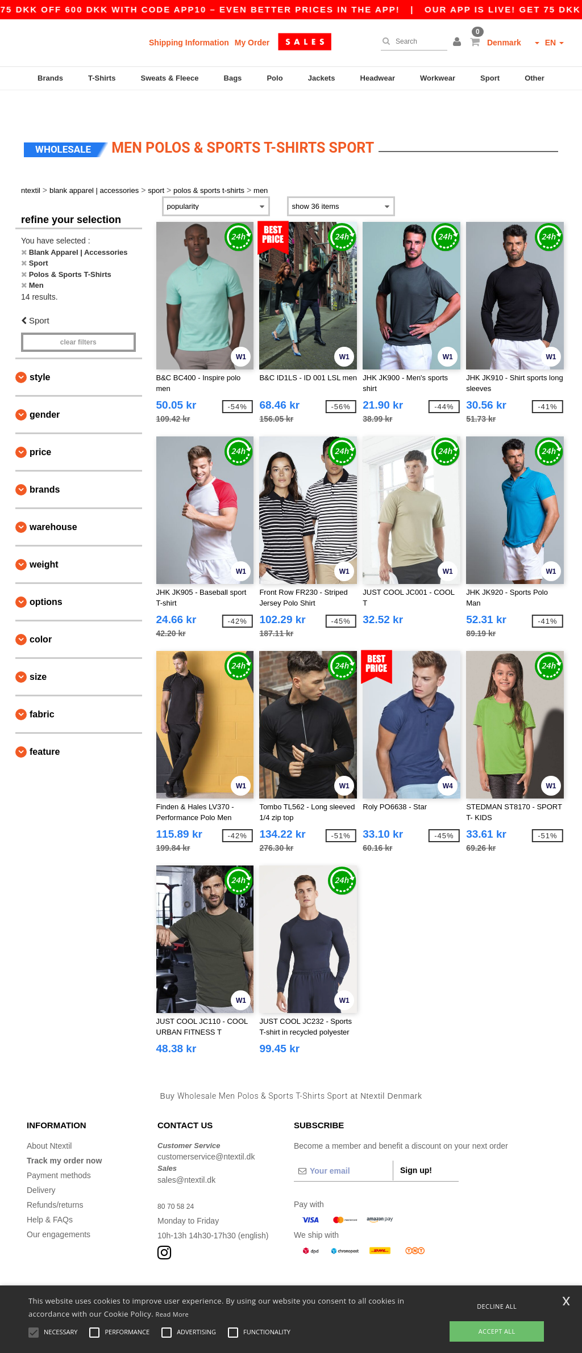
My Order (252, 42)
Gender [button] (45, 387)
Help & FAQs (50, 1192)
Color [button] (41, 612)
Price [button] (40, 425)
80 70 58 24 (178, 1178)
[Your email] (343, 1143)
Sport (490, 78)
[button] (458, 42)
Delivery (41, 1162)
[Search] (411, 41)
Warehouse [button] (53, 500)
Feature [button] (45, 724)
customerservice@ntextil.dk (206, 1129)
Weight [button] (44, 537)
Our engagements (58, 1207)
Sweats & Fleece (170, 78)
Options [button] (46, 574)
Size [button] (38, 649)
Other (534, 78)
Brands (50, 78)
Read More (172, 1314)
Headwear (377, 78)
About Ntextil (49, 1118)
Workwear (437, 78)
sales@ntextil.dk (186, 1152)
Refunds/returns (55, 1177)
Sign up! (416, 1143)
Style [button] (40, 350)
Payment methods (59, 1148)
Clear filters (78, 315)
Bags (233, 78)
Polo (274, 78)
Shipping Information (189, 42)
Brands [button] (45, 462)
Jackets (321, 78)
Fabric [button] (42, 687)
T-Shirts (101, 78)
